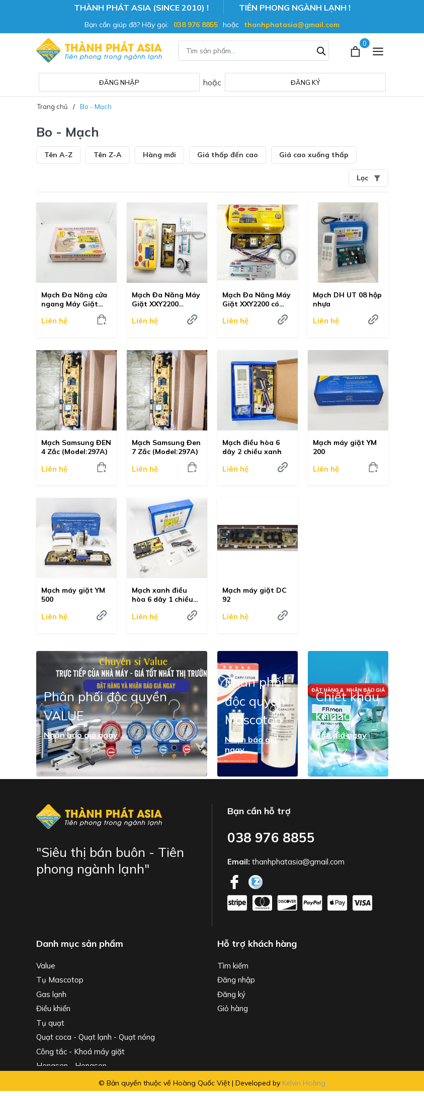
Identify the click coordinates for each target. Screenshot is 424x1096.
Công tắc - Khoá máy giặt (80, 1051)
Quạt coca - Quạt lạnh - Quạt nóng (95, 1037)
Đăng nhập (119, 82)
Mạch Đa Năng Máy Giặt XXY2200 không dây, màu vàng (166, 299)
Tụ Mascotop (59, 979)
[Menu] (378, 50)
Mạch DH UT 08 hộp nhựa (347, 299)
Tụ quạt (50, 1023)
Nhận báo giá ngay (81, 735)
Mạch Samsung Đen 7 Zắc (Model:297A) (166, 447)
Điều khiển (53, 1008)
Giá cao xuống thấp (314, 154)
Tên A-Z (58, 154)
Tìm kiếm (232, 965)
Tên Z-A (108, 154)
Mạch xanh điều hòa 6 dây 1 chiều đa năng (162, 595)
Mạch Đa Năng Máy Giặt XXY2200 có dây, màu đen (256, 299)
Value (45, 965)
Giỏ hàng (232, 1008)
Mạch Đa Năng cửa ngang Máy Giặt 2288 (74, 299)
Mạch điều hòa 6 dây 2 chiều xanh (252, 447)
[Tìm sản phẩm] (253, 51)
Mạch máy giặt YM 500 (73, 595)
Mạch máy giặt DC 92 (254, 595)
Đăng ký (305, 82)
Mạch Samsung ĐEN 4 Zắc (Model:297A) (76, 447)
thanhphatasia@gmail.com (292, 24)
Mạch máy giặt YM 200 (345, 447)
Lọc (368, 177)
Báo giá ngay (341, 735)
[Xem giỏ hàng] (356, 50)
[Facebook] (235, 881)
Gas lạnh (51, 994)
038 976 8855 (196, 24)
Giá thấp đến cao (227, 154)
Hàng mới (159, 154)
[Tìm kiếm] (321, 50)
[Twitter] (255, 881)
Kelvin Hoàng (303, 1082)
